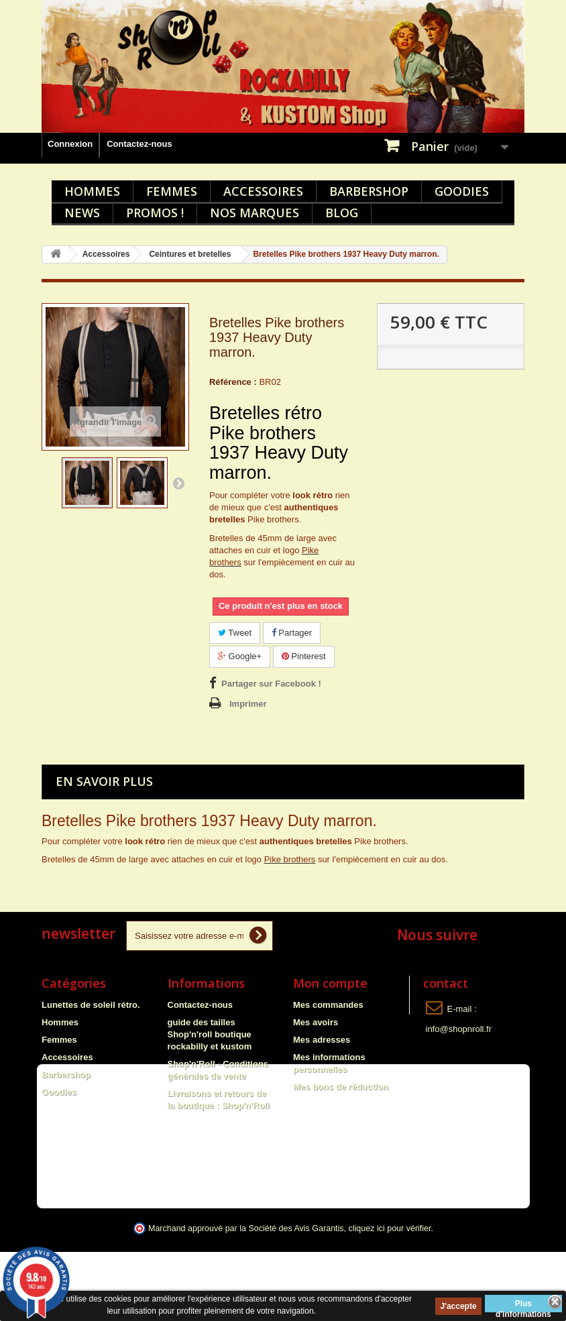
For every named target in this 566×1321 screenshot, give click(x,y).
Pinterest (304, 656)
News (82, 213)
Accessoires (263, 191)
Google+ (240, 656)
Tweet (234, 633)
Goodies (462, 191)
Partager (292, 633)
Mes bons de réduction (340, 1087)
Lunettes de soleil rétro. (91, 1005)
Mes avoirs (315, 1022)
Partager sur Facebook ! (271, 684)
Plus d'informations (523, 1305)
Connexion (70, 144)
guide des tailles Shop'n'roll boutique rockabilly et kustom (210, 1034)
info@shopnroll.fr (459, 1029)
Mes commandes (328, 1005)
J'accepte (458, 1306)
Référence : (233, 382)
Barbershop (368, 191)
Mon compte (330, 983)
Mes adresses (321, 1040)
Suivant (178, 483)
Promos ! (155, 213)
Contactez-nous (139, 144)
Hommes (92, 191)
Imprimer (248, 704)
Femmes (171, 191)
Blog (341, 213)
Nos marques (254, 213)
